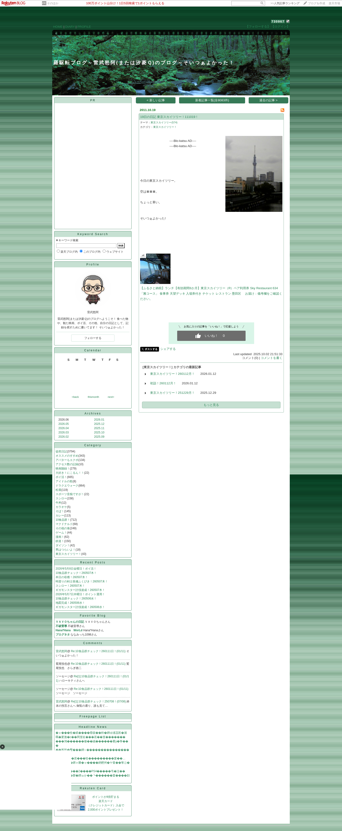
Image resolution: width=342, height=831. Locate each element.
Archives (93, 413)
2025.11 (99, 428)
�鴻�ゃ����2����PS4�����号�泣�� (90, 771)
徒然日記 (61, 451)
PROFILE (84, 26)
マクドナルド (64, 524)
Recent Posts (92, 562)
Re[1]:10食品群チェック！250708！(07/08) (99, 701)
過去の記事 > (268, 100)
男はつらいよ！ (66, 549)
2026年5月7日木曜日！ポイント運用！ (80, 594)
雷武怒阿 (61, 651)
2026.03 (63, 432)
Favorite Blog (93, 615)
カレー (60, 515)
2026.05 (63, 424)
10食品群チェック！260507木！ (76, 573)
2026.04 (63, 428)
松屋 (58, 490)
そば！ (60, 511)
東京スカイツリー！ (68, 554)
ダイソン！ (63, 545)
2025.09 (99, 436)
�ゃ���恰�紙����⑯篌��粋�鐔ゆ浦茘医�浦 (91, 732)
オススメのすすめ (67, 455)
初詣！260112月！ (163, 383)
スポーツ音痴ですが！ (70, 494)
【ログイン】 (280, 26)
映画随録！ (63, 468)
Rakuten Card (93, 788)
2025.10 (99, 432)
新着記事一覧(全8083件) (212, 100)
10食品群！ (63, 519)
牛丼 (58, 502)
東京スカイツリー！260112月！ (172, 374)
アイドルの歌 (64, 481)
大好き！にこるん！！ (70, 472)
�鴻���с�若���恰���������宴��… (90, 758)
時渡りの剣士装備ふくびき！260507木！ (82, 581)
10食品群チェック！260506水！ (76, 598)
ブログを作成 (316, 3)
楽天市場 (334, 3)
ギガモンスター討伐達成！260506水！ (80, 607)
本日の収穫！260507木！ (72, 577)
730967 (278, 21)
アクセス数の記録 (67, 464)
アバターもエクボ (67, 460)
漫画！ (60, 537)
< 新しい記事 (156, 100)
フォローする (92, 338)
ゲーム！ (61, 532)
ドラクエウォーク (67, 485)
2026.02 (63, 436)
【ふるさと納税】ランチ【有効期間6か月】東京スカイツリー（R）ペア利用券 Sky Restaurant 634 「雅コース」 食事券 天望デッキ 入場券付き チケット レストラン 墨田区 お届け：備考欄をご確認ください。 (211, 293)
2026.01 (99, 419)
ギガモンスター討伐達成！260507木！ (80, 590)
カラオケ (61, 507)
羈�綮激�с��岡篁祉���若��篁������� (90, 737)
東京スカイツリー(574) (164, 122)
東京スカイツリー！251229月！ (172, 393)
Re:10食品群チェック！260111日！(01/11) (98, 651)
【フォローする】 (258, 26)
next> (111, 396)
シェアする (168, 349)
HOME (58, 26)
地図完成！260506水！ (70, 602)
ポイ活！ (61, 477)
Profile (92, 264)
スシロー (61, 498)
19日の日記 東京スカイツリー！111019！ (169, 117)
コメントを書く (271, 358)
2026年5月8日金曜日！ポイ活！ (76, 568)
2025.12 (99, 424)
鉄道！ (60, 541)
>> (285, 3)
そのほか (52, 3)
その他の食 (63, 528)
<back (75, 396)
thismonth (93, 396)
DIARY (70, 26)
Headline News (93, 727)
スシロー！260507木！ (70, 585)
